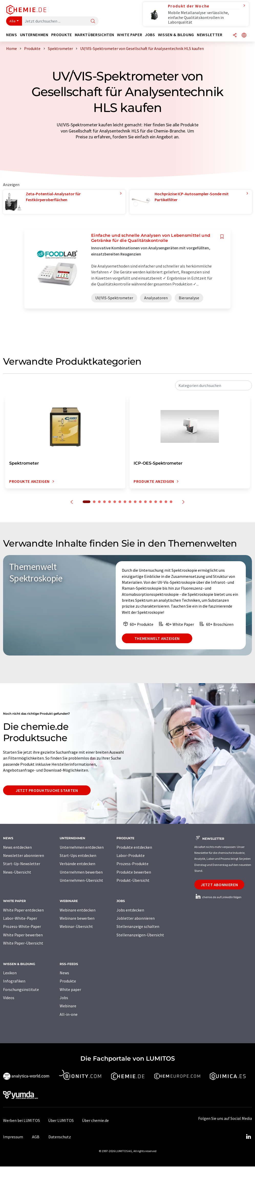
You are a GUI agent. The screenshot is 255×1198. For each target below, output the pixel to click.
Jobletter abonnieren (135, 918)
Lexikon (10, 972)
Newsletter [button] (209, 34)
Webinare (68, 1005)
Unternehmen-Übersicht (81, 880)
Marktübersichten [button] (94, 34)
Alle (12, 21)
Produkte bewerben (133, 872)
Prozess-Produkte (132, 863)
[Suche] (93, 21)
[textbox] (213, 385)
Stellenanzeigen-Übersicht (140, 934)
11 (140, 501)
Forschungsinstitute (21, 989)
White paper (70, 989)
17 (171, 501)
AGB (35, 1136)
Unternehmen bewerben (81, 872)
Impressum (13, 1136)
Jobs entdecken (130, 910)
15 (161, 501)
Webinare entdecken (77, 910)
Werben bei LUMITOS (21, 1120)
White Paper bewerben (23, 934)
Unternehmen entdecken (82, 847)
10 (135, 501)
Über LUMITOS (61, 1120)
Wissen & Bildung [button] (176, 34)
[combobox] (213, 385)
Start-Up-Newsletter (21, 863)
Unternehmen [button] (34, 34)
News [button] (11, 34)
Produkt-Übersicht (133, 880)
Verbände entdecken (77, 863)
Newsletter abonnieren (23, 855)
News (64, 972)
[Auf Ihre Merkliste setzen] (222, 236)
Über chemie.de (95, 1120)
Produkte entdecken (134, 847)
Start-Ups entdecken (78, 855)
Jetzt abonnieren (219, 884)
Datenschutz (59, 1136)
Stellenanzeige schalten (137, 926)
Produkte (68, 981)
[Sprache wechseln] (244, 35)
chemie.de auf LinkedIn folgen (217, 897)
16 (166, 501)
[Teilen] (234, 35)
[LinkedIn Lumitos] (248, 1136)
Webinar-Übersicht (76, 926)
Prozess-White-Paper (22, 926)
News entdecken (17, 847)
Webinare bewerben (77, 918)
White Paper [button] (129, 34)
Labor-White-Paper (20, 918)
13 (150, 501)
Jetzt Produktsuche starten (47, 790)
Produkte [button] (61, 34)
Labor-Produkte (130, 855)
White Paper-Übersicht (23, 943)
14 (155, 501)
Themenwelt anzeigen (157, 638)
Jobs (64, 997)
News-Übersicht (17, 872)
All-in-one (69, 1014)
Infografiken (14, 981)
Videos (8, 997)
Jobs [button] (150, 34)
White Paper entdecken (23, 910)
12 (145, 501)
